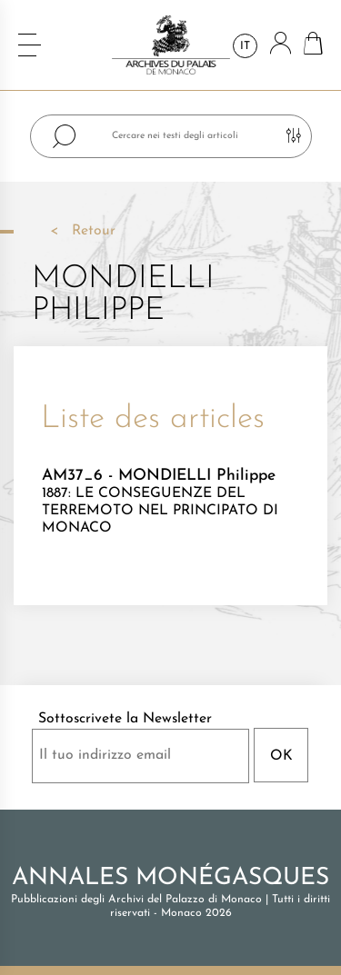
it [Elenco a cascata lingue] (245, 46)
